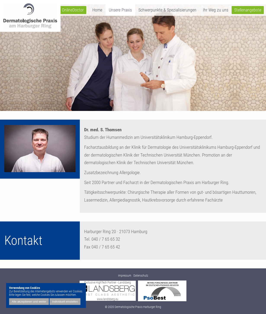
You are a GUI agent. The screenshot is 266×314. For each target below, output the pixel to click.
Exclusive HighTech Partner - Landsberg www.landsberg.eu (108, 291)
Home (97, 10)
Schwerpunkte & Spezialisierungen (167, 10)
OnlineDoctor (73, 10)
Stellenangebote (247, 10)
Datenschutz (140, 275)
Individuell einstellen (65, 301)
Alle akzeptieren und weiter (29, 301)
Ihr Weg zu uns (215, 10)
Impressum (124, 275)
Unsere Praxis (120, 10)
